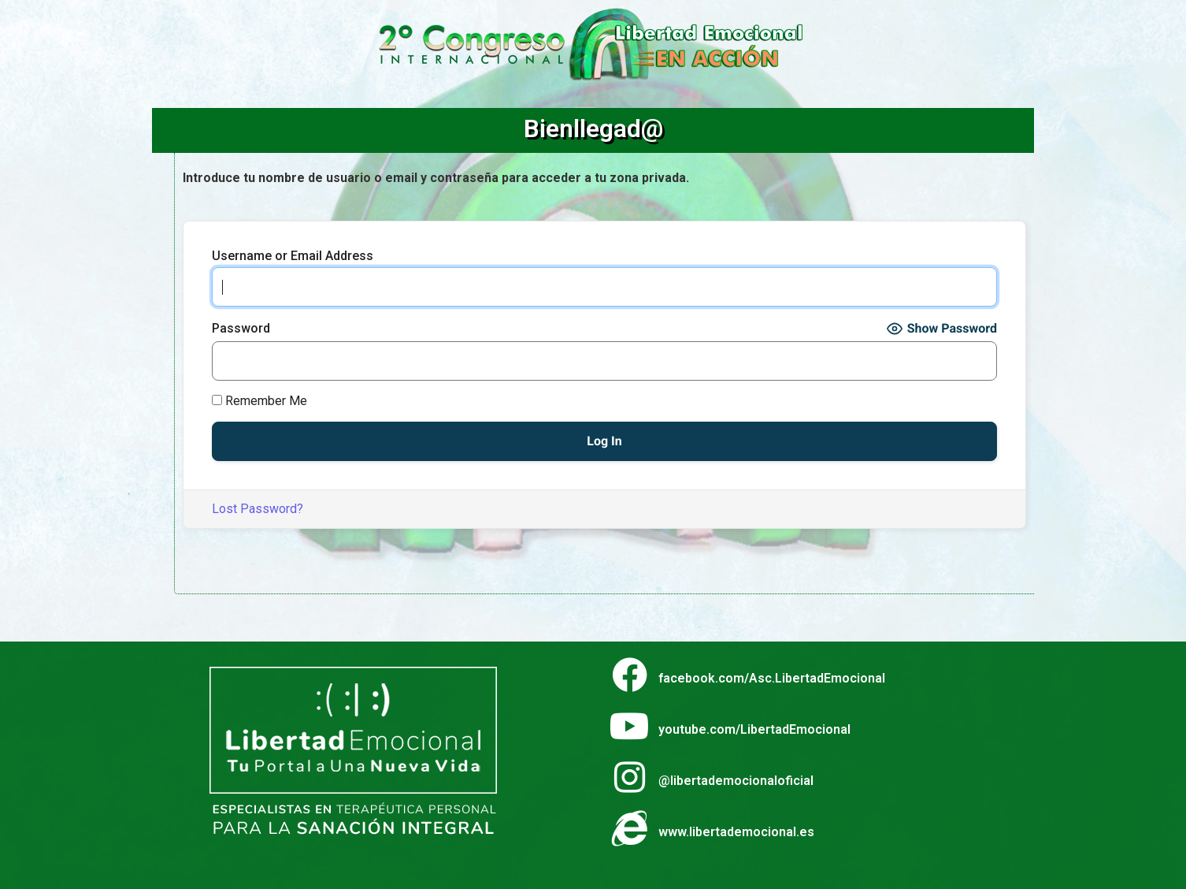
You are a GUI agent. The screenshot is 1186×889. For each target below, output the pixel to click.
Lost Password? (257, 508)
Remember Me (259, 401)
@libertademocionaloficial (736, 780)
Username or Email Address (292, 256)
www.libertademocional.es (736, 831)
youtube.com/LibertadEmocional (754, 729)
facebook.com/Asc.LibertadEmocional (771, 678)
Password (241, 328)
